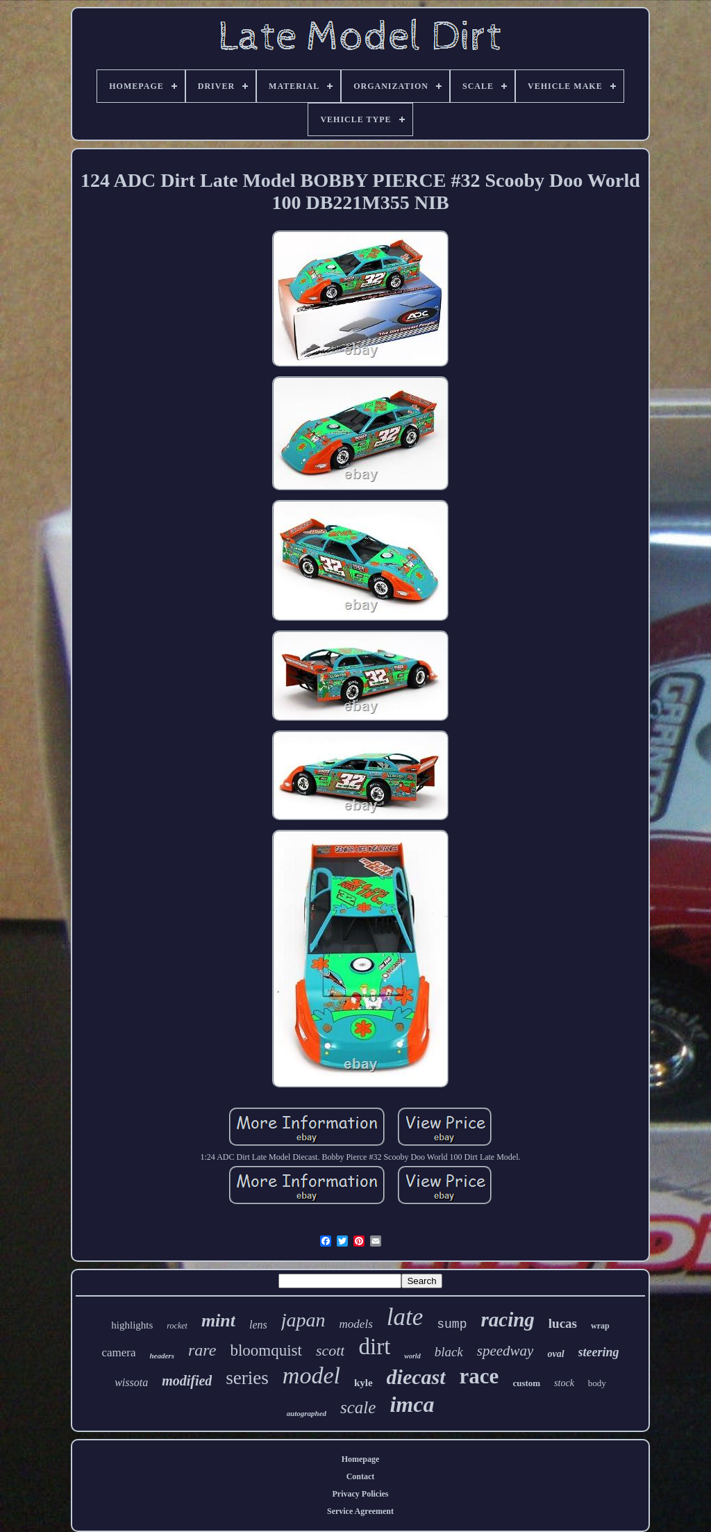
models (356, 1324)
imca (412, 1404)
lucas (563, 1323)
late (405, 1317)
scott (330, 1350)
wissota (131, 1382)
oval (555, 1354)
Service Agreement (360, 1511)
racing (507, 1319)
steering (598, 1352)
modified (187, 1380)
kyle (363, 1382)
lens (258, 1325)
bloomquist (266, 1350)
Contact (360, 1476)
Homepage (361, 1459)
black (449, 1351)
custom (526, 1383)
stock (564, 1383)
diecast (416, 1376)
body (597, 1383)
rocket (177, 1326)
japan (303, 1320)
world (412, 1356)
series (247, 1377)
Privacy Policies (361, 1494)
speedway (505, 1350)
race (479, 1376)
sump (452, 1324)
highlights (132, 1325)
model (311, 1375)
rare (202, 1350)
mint (218, 1320)
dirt (374, 1346)
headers (161, 1355)
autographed (306, 1413)
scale (358, 1407)
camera (118, 1352)
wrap (600, 1326)
